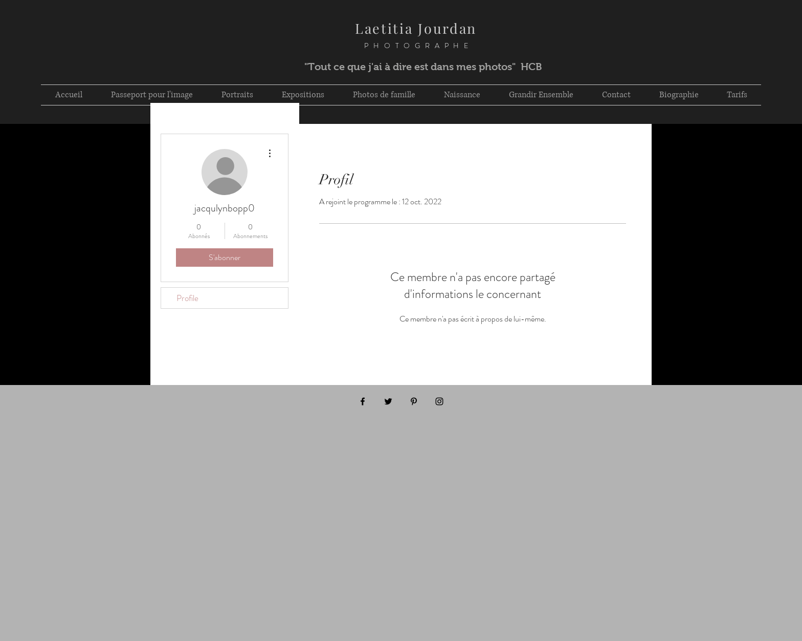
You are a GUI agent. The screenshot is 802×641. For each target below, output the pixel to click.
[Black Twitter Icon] (388, 401)
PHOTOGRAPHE (405, 45)
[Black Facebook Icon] (363, 401)
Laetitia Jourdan (416, 28)
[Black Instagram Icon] (439, 401)
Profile (187, 298)
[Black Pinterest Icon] (414, 401)
